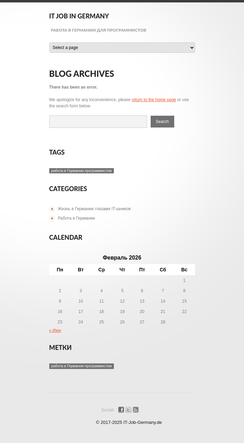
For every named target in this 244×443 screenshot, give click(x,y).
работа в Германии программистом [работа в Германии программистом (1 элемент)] (81, 171)
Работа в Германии (76, 218)
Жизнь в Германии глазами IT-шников (94, 208)
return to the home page (154, 99)
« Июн (55, 330)
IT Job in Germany (79, 16)
